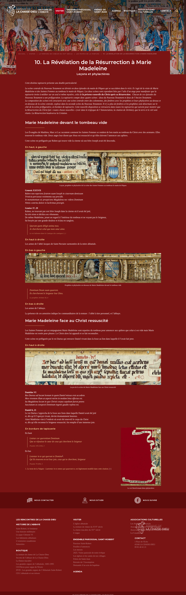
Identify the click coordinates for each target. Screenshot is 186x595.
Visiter (60, 11)
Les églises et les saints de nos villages (89, 553)
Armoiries (20, 541)
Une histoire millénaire (25, 529)
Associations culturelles (146, 11)
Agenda (116, 11)
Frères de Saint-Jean (100, 11)
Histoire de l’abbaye (45, 11)
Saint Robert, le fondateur (27, 526)
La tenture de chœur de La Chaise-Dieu (32, 552)
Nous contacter (40, 499)
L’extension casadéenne (26, 538)
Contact (165, 11)
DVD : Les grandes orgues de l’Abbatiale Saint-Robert (39, 567)
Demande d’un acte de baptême (86, 562)
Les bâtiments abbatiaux (26, 535)
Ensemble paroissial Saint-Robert (79, 11)
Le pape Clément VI (24, 532)
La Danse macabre (24, 558)
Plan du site (108, 592)
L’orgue (76, 530)
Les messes (78, 547)
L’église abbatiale (80, 521)
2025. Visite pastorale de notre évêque (89, 550)
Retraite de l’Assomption (83, 559)
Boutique (129, 11)
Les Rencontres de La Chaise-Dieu (36, 517)
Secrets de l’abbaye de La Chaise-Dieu (32, 555)
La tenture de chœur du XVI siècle (88, 524)
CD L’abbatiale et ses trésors (28, 570)
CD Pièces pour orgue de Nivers (29, 564)
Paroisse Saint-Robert (82, 541)
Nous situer (93, 499)
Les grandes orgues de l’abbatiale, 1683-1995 (35, 561)
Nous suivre (145, 499)
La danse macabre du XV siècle (86, 527)
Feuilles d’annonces (81, 544)
